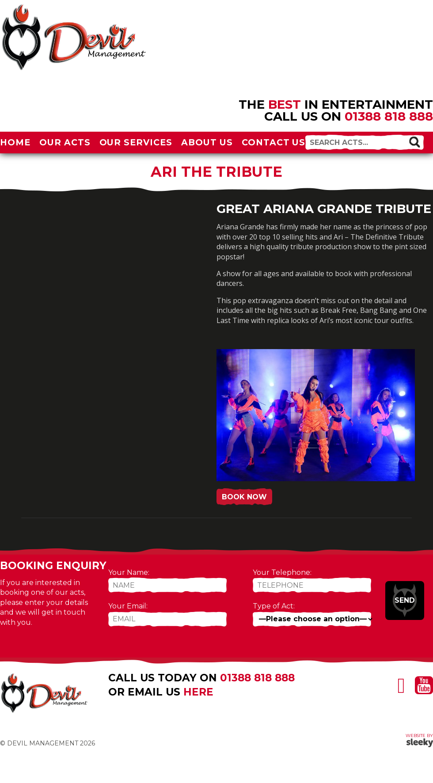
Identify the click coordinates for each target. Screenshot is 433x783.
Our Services (136, 142)
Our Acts (65, 142)
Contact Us (274, 142)
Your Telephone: (282, 572)
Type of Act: (274, 606)
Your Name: (128, 572)
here (198, 692)
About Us (207, 142)
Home (15, 142)
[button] (414, 142)
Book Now (244, 497)
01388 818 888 (389, 116)
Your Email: (128, 606)
